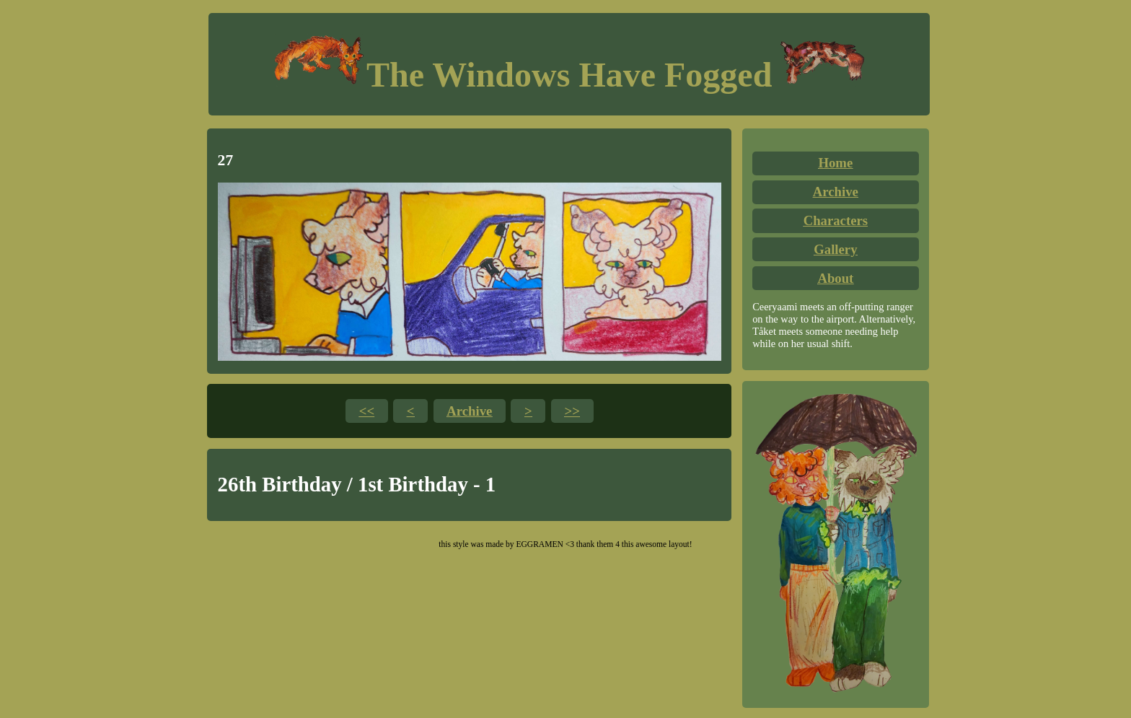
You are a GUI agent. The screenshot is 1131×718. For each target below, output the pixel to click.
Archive (835, 191)
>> (572, 411)
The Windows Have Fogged (569, 75)
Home (835, 162)
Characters (836, 220)
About (835, 278)
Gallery (835, 249)
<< (366, 411)
